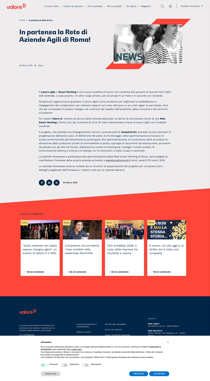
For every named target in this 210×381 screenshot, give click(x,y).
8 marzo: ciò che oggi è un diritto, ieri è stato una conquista (166, 249)
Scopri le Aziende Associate (117, 335)
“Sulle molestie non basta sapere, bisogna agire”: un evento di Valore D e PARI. (40, 249)
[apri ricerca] (157, 6)
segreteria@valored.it (118, 160)
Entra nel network (113, 329)
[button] (42, 183)
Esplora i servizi (83, 332)
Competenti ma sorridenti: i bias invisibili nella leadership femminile (82, 249)
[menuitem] (170, 6)
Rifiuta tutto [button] (138, 374)
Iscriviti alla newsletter (115, 324)
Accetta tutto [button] (159, 374)
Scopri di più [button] (50, 374)
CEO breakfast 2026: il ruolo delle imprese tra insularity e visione (122, 249)
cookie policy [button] (76, 349)
